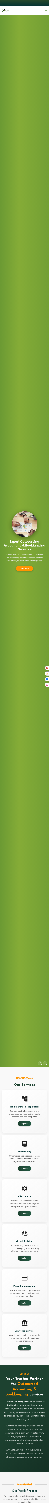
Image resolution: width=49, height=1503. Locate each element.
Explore (25, 1123)
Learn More (24, 568)
